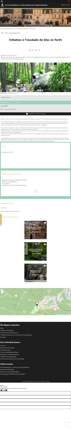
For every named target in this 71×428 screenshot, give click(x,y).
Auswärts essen (5, 350)
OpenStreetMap (63, 314)
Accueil (3, 28)
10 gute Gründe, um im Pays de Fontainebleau (16, 335)
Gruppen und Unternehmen (9, 354)
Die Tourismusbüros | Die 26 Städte (12, 359)
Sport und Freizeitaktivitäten (9, 372)
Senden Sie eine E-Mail (8, 109)
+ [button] (2, 290)
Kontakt (3, 337)
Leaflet (57, 314)
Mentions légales (46, 381)
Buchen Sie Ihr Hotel (7, 348)
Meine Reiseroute (9, 102)
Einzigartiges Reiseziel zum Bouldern (12, 374)
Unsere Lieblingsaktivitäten (9, 352)
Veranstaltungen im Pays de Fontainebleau (14, 367)
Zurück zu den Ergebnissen (10, 33)
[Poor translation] (5, 390)
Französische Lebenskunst (9, 333)
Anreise (3, 345)
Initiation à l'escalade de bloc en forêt (20, 28)
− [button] (2, 292)
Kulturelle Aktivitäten (7, 369)
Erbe (2, 328)
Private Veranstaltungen (8, 357)
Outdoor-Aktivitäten (7, 330)
